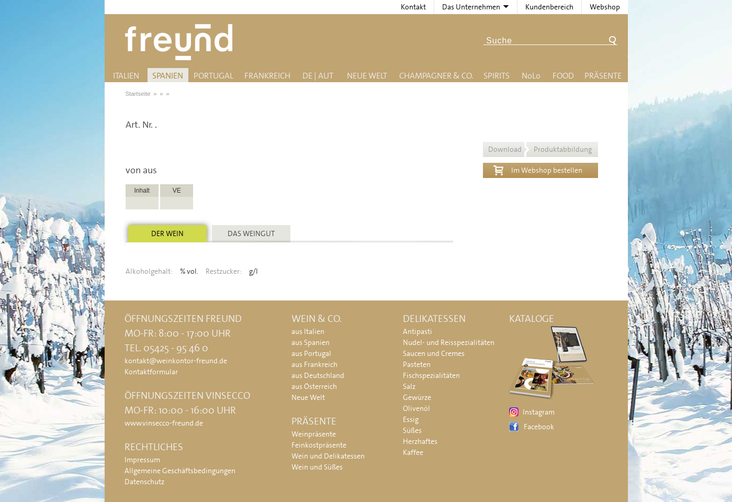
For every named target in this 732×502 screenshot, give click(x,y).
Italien (126, 75)
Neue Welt (367, 75)
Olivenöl (416, 408)
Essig (411, 419)
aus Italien (307, 331)
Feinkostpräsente (318, 445)
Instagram (539, 412)
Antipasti (417, 331)
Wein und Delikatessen (328, 456)
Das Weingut (251, 233)
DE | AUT (317, 75)
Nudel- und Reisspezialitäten (448, 342)
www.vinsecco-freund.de (164, 423)
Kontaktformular (151, 371)
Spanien (167, 75)
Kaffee (413, 452)
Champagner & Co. (436, 75)
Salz (409, 386)
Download (540, 149)
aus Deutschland (317, 375)
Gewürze (417, 397)
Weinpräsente (313, 434)
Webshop (605, 7)
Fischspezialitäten (431, 375)
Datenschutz (144, 481)
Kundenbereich (549, 7)
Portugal (213, 75)
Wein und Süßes (317, 467)
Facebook (539, 426)
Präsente (603, 75)
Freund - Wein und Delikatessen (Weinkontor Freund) (180, 42)
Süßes (412, 430)
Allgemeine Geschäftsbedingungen (180, 470)
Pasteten (417, 364)
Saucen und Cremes (434, 353)
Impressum (142, 459)
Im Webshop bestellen (537, 169)
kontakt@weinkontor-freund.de (176, 360)
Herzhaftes (420, 441)
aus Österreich (314, 386)
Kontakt (413, 7)
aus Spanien (310, 342)
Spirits (496, 75)
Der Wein (167, 233)
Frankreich (267, 75)
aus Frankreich (314, 364)
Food (563, 75)
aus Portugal (311, 353)
